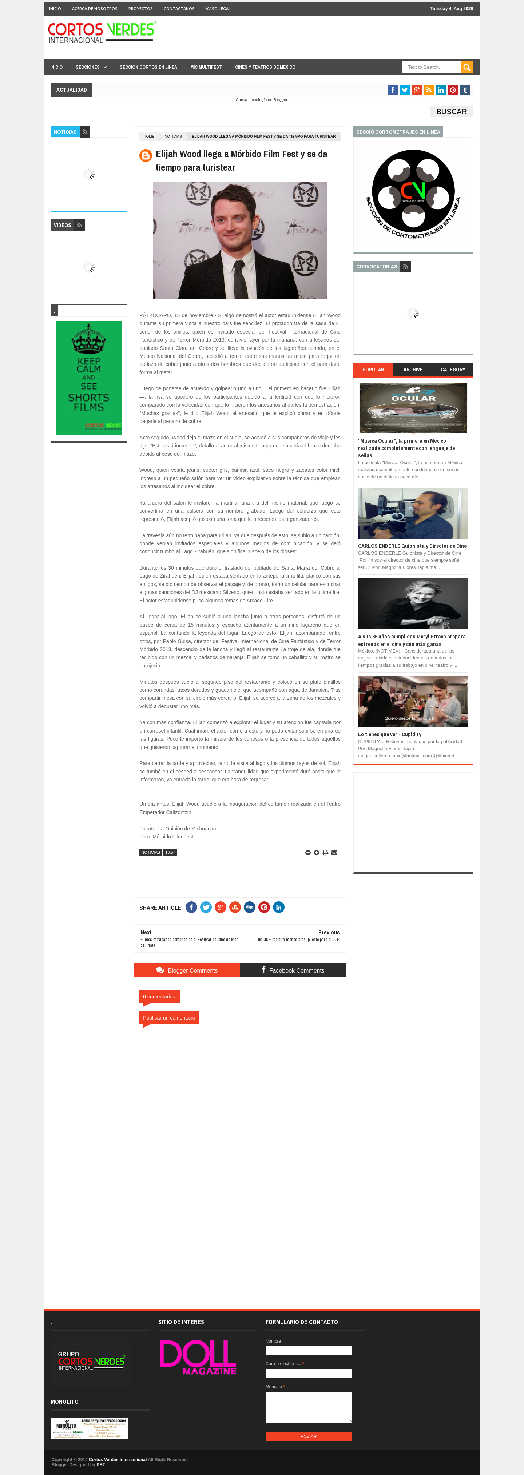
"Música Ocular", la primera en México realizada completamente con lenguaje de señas (406, 448)
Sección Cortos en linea (148, 67)
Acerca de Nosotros (95, 8)
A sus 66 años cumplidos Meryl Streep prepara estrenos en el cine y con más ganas (412, 640)
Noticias (173, 137)
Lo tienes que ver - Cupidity (389, 734)
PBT (100, 1464)
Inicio (55, 8)
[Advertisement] (240, 1248)
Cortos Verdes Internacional (118, 1459)
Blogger (280, 99)
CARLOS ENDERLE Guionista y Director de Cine (412, 546)
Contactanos (179, 8)
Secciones (88, 67)
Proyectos (140, 8)
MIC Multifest (206, 67)
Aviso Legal (218, 8)
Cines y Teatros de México (265, 67)
